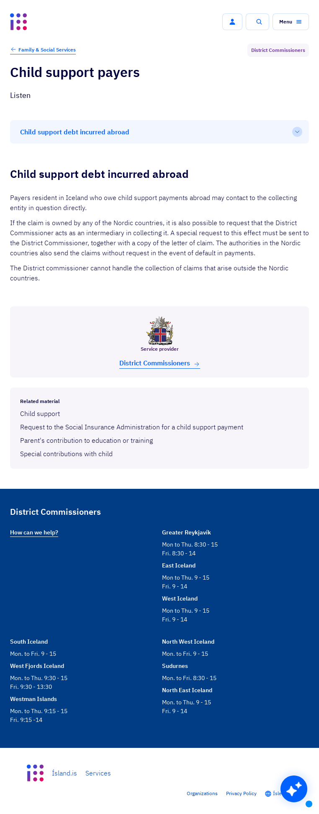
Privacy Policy (241, 793)
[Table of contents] (159, 132)
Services (98, 773)
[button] (232, 21)
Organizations (202, 793)
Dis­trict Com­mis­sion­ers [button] (159, 363)
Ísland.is (64, 773)
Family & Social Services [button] (43, 49)
